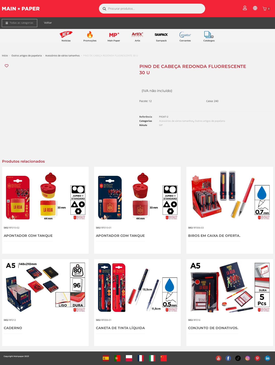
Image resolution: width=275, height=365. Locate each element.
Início (5, 55)
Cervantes (185, 40)
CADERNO (13, 328)
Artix (137, 40)
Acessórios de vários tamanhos (62, 55)
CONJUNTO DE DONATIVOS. (213, 328)
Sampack (161, 40)
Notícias (66, 40)
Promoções (89, 40)
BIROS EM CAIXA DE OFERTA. (214, 236)
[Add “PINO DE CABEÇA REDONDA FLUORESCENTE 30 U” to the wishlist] (7, 65)
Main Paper (114, 40)
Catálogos (209, 40)
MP (161, 125)
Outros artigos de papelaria (26, 55)
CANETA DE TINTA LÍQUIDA (120, 328)
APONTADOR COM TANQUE (28, 236)
